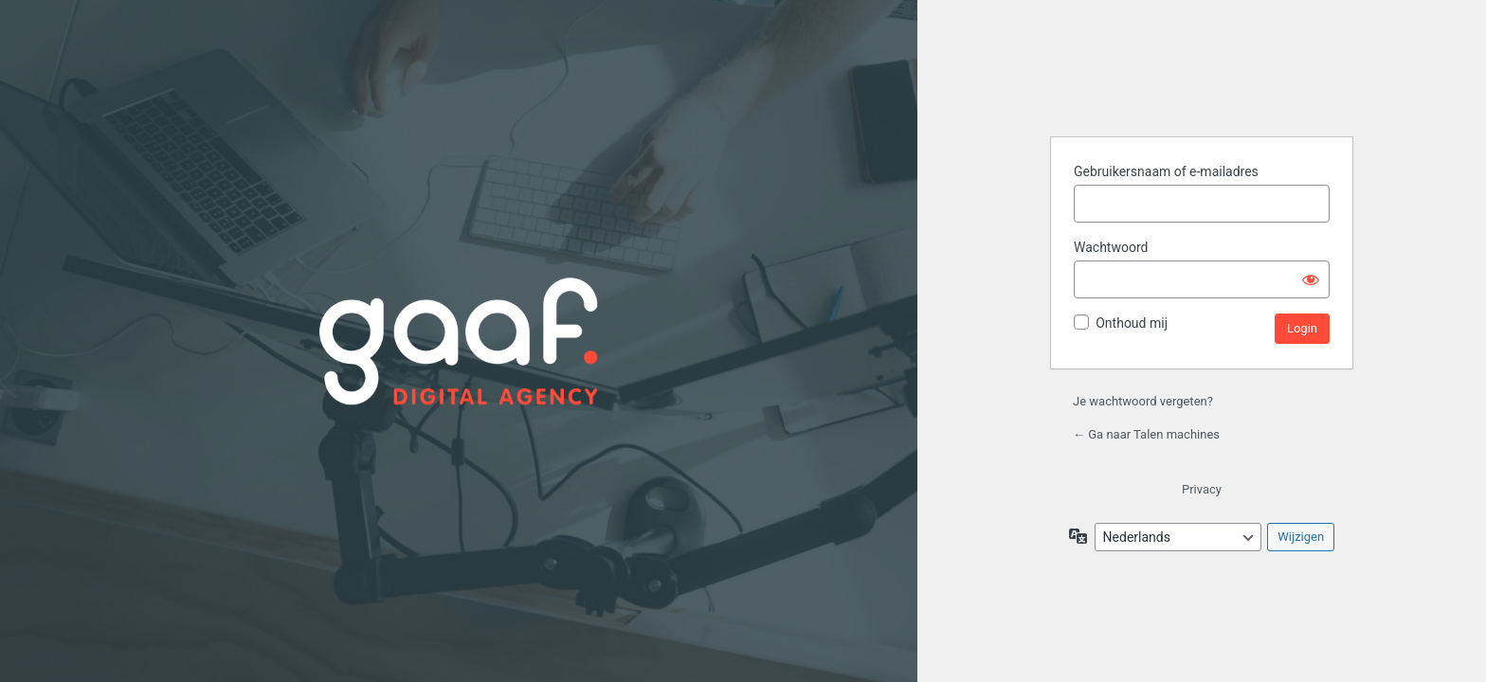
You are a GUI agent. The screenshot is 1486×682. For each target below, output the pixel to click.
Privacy (1202, 489)
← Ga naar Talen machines (1146, 434)
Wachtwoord (1111, 247)
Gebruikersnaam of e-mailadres (1166, 171)
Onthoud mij (1132, 323)
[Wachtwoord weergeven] (1311, 279)
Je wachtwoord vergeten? (1143, 401)
